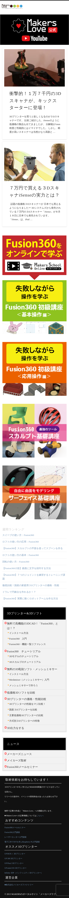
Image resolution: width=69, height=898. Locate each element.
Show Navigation (64, 7)
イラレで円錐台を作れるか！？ (19, 592)
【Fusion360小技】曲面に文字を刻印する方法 (26, 568)
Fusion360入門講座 (12, 832)
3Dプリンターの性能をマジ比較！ (27, 704)
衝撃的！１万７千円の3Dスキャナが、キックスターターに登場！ (35, 100)
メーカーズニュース (19, 754)
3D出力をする (15, 728)
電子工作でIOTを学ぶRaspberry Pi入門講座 (22, 842)
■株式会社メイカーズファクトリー (18, 885)
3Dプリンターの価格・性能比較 (26, 699)
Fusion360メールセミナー (22, 766)
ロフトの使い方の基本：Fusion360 (20, 555)
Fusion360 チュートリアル (24, 651)
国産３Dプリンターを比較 (23, 709)
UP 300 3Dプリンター (13, 858)
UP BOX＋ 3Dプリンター (14, 854)
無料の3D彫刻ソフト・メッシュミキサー (32, 669)
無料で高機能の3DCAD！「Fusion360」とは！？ (32, 625)
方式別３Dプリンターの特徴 (24, 720)
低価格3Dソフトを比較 (21, 692)
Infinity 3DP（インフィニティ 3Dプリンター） (23, 873)
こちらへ (40, 816)
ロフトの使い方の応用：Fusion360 (20, 541)
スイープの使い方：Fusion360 (18, 535)
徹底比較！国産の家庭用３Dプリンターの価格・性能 (30, 585)
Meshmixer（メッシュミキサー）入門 (29, 679)
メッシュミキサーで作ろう (23, 685)
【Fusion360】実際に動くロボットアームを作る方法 (30, 598)
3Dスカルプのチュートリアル (25, 662)
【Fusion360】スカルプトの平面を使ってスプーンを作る (32, 548)
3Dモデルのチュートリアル (23, 656)
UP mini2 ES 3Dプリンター (15, 868)
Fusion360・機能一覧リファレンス (27, 644)
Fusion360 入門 (18, 638)
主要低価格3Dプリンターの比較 (26, 715)
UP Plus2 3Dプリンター (14, 863)
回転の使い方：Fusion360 (15, 561)
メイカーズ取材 (16, 760)
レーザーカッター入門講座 (15, 837)
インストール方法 (18, 633)
